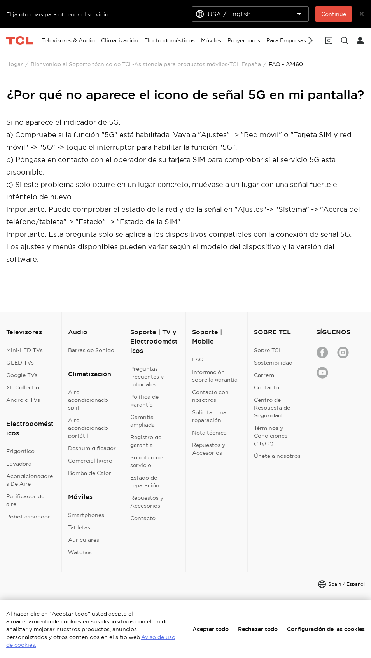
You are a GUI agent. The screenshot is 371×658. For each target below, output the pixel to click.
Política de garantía (144, 400)
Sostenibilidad (273, 362)
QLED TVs (20, 362)
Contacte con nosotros (210, 396)
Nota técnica (209, 432)
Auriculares (83, 539)
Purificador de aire (25, 500)
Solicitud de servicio (146, 461)
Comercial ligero (90, 460)
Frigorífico (20, 451)
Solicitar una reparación (209, 416)
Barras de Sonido (91, 350)
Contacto (143, 518)
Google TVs (21, 375)
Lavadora (19, 463)
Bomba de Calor (89, 473)
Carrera (264, 375)
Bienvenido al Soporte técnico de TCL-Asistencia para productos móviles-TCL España (146, 64)
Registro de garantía (145, 441)
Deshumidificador (92, 448)
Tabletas (79, 527)
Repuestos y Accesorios (146, 501)
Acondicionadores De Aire (29, 480)
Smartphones (86, 514)
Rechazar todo (258, 629)
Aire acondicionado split (88, 400)
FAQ (198, 359)
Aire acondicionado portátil (88, 428)
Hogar (14, 64)
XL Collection (24, 387)
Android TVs (23, 399)
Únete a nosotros (277, 455)
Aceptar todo (210, 629)
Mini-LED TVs (24, 350)
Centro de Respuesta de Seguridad (272, 407)
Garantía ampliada (142, 421)
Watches (80, 552)
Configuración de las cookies (326, 629)
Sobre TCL (268, 350)
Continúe (333, 13)
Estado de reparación (144, 481)
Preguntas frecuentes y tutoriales (147, 376)
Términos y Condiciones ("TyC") (270, 435)
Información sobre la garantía (215, 375)
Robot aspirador (28, 516)
